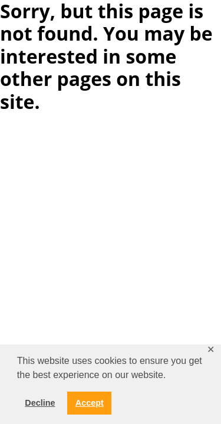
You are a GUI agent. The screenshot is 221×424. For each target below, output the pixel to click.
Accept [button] (89, 403)
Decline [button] (40, 403)
